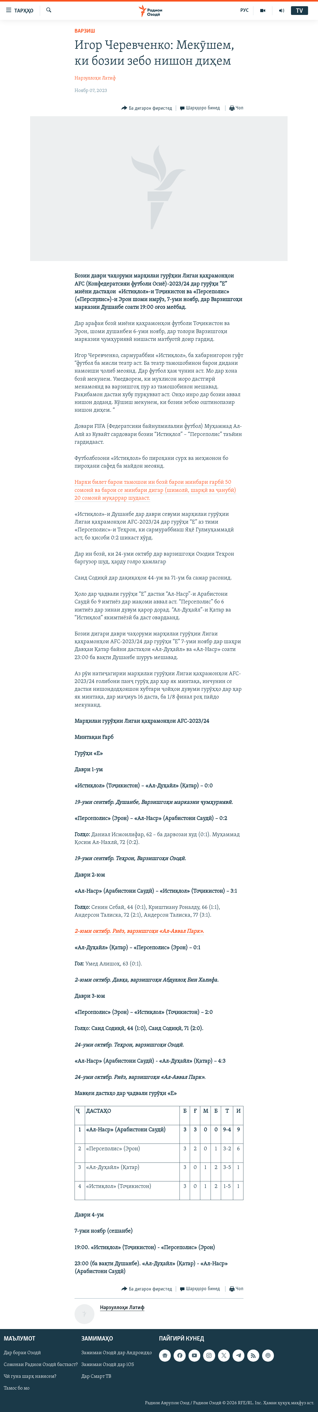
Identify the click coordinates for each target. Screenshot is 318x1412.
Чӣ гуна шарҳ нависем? (30, 1376)
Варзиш (85, 31)
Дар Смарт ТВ (96, 1376)
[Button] (146, 108)
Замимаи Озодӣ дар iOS (107, 1365)
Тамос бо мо (17, 1388)
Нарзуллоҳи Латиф (95, 78)
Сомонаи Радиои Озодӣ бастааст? (41, 1365)
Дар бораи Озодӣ (22, 1353)
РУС (244, 10)
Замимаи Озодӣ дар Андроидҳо (116, 1353)
